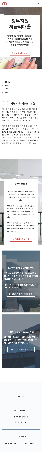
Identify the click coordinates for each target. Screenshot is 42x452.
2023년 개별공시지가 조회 (21, 294)
